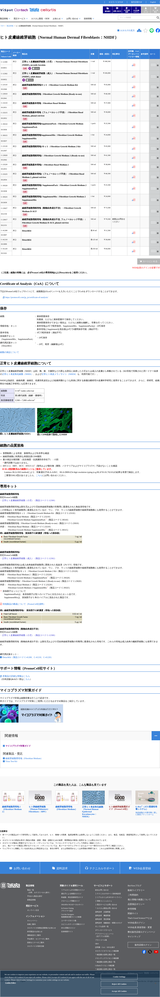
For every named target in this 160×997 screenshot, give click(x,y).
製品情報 (4, 19)
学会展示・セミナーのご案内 (38, 939)
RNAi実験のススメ (68, 928)
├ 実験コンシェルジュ (103, 901)
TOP (2, 26)
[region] (80, 983)
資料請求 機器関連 (102, 916)
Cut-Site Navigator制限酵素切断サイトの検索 (71, 915)
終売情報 (132, 909)
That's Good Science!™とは (140, 918)
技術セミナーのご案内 (35, 942)
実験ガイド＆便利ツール (71, 886)
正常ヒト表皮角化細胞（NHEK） (17, 374)
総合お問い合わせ (102, 890)
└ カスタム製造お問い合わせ (106, 908)
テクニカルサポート (102, 868)
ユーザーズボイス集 (68, 921)
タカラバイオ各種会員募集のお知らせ (41, 928)
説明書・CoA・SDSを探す (105, 947)
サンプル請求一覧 (102, 926)
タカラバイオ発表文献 (35, 946)
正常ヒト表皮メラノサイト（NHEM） (59, 374)
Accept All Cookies (119, 991)
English (153, 2)
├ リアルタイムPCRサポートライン (108, 897)
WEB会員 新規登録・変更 (140, 927)
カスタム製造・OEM (40, 19)
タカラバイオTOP (116, 2)
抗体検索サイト (67, 932)
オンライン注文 (33, 910)
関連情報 (11, 735)
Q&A (97, 944)
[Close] (155, 983)
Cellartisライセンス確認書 (104, 966)
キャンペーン (32, 921)
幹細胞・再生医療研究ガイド (72, 897)
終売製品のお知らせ (34, 932)
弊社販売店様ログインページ (141, 932)
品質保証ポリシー (136, 904)
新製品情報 (31, 900)
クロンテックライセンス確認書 (107, 958)
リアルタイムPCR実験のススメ (73, 890)
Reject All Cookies (119, 984)
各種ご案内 (31, 924)
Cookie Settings (119, 977)
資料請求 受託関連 (102, 919)
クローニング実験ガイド (70, 901)
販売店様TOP (136, 2)
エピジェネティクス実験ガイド (73, 924)
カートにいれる (150, 261)
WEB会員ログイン (136, 923)
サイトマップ (134, 936)
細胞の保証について (9, 352)
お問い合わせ (72, 19)
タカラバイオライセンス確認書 (107, 951)
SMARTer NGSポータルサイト (72, 905)
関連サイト (133, 913)
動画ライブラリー (136, 890)
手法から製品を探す (34, 896)
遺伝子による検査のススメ (71, 894)
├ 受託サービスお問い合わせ (106, 905)
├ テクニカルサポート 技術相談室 (108, 894)
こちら (39, 475)
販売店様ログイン (143, 945)
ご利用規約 (133, 895)
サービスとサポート (103, 886)
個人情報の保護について (139, 899)
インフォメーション (35, 916)
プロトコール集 (101, 940)
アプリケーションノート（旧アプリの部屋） (104, 935)
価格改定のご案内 (34, 935)
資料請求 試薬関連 (102, 912)
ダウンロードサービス (103, 930)
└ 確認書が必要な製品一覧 (105, 955)
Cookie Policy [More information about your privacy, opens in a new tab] (10, 983)
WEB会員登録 (142, 868)
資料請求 (62, 868)
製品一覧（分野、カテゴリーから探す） (39, 891)
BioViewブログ (134, 886)
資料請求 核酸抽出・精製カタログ (108, 923)
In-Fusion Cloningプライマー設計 (67, 909)
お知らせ (57, 19)
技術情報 (88, 19)
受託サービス (19, 19)
